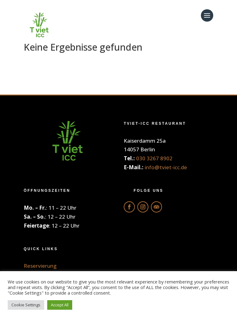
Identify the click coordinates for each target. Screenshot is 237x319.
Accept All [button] (60, 305)
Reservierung (40, 265)
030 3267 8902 (154, 158)
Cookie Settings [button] (25, 305)
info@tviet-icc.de (166, 167)
